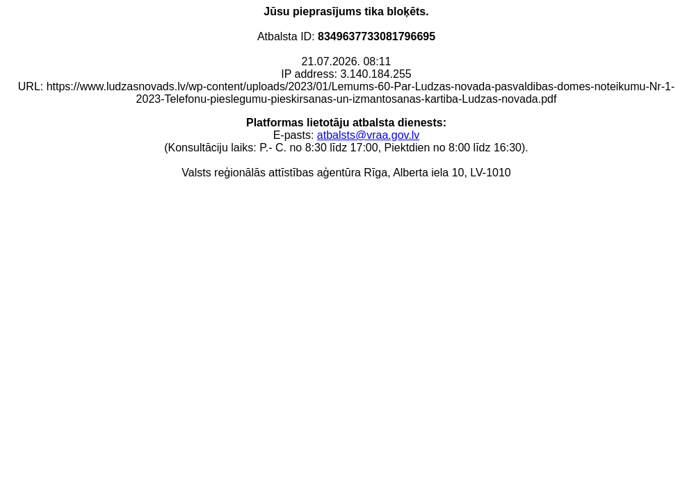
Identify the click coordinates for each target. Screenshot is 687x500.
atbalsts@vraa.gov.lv (368, 135)
